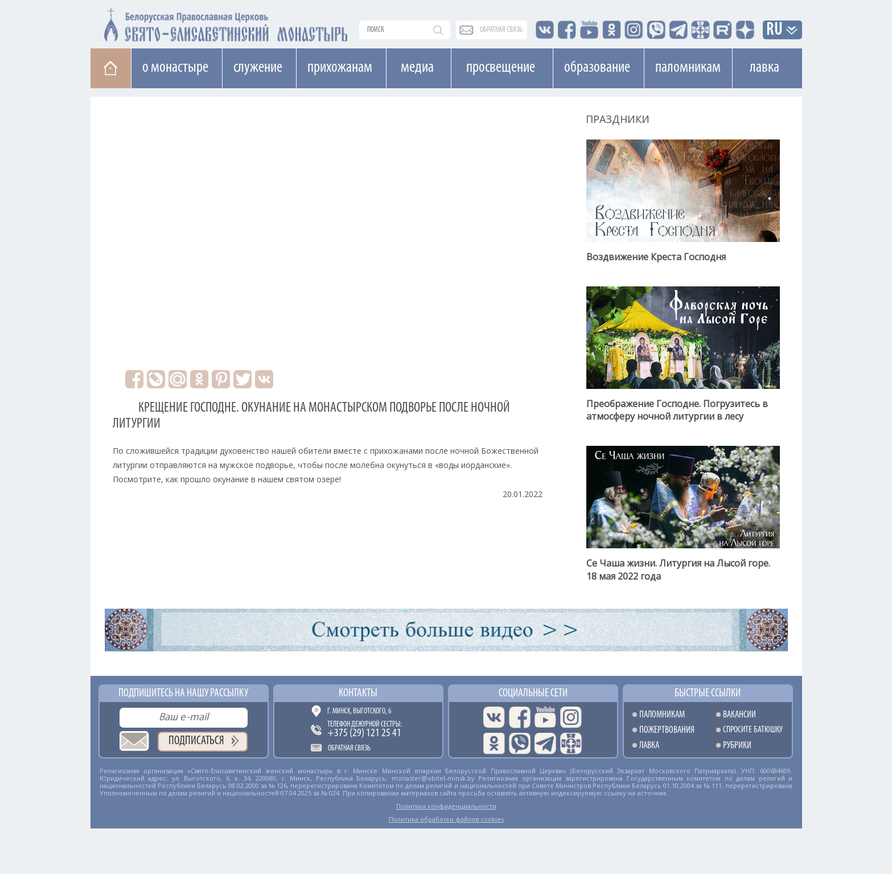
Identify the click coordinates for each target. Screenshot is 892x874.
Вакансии (739, 715)
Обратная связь (349, 748)
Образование (597, 68)
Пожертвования (666, 730)
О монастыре (175, 68)
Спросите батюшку (753, 730)
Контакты (358, 693)
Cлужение (257, 68)
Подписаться (196, 741)
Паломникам (688, 68)
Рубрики (737, 745)
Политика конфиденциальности (446, 806)
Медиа (417, 68)
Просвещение (500, 68)
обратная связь (501, 30)
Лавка (764, 68)
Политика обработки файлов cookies (446, 819)
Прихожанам (339, 68)
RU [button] (774, 30)
